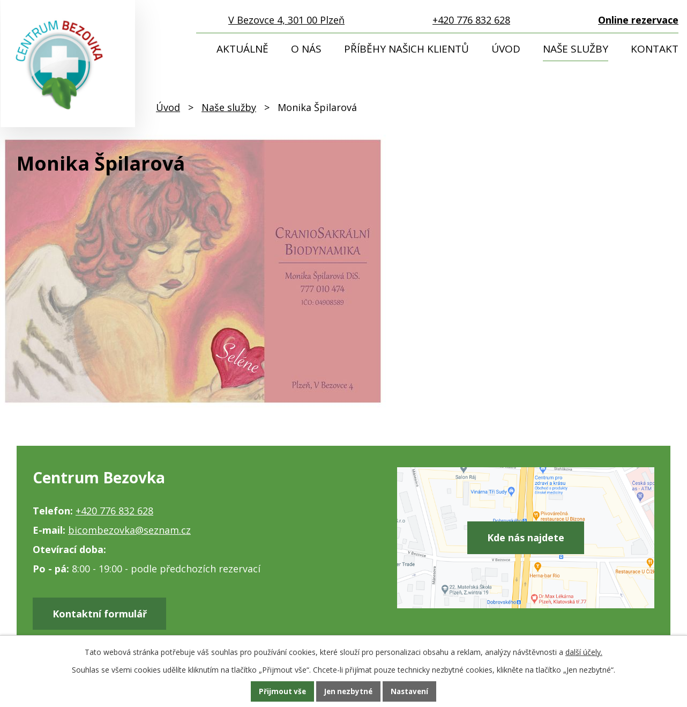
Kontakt (654, 49)
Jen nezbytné (348, 691)
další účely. (583, 651)
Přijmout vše (280, 691)
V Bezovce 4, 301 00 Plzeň (286, 19)
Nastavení (411, 691)
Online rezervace (638, 19)
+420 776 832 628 (471, 19)
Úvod (505, 49)
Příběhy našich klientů (406, 49)
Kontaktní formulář (104, 614)
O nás (306, 49)
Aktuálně (242, 49)
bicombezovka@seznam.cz (129, 530)
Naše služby (575, 49)
